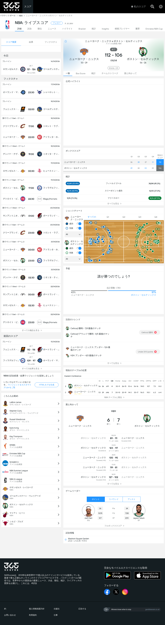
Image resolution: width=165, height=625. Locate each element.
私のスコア (138, 6)
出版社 (57, 609)
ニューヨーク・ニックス (74, 162)
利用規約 (33, 615)
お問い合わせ (10, 615)
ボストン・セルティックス (75, 168)
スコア (27, 6)
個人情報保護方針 (36, 609)
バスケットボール (9, 15)
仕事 (56, 615)
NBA (22, 15)
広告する (82, 609)
